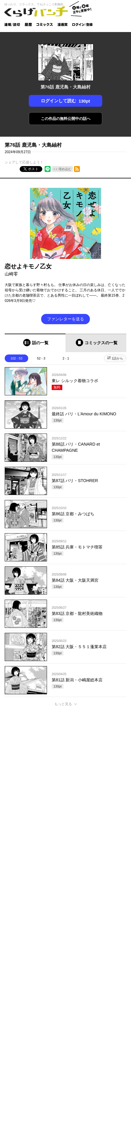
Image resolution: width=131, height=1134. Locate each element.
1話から (117, 358)
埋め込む (64, 169)
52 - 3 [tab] (41, 358)
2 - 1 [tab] (66, 358)
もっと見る (63, 704)
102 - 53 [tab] (16, 358)
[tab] (35, 343)
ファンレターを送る (65, 319)
